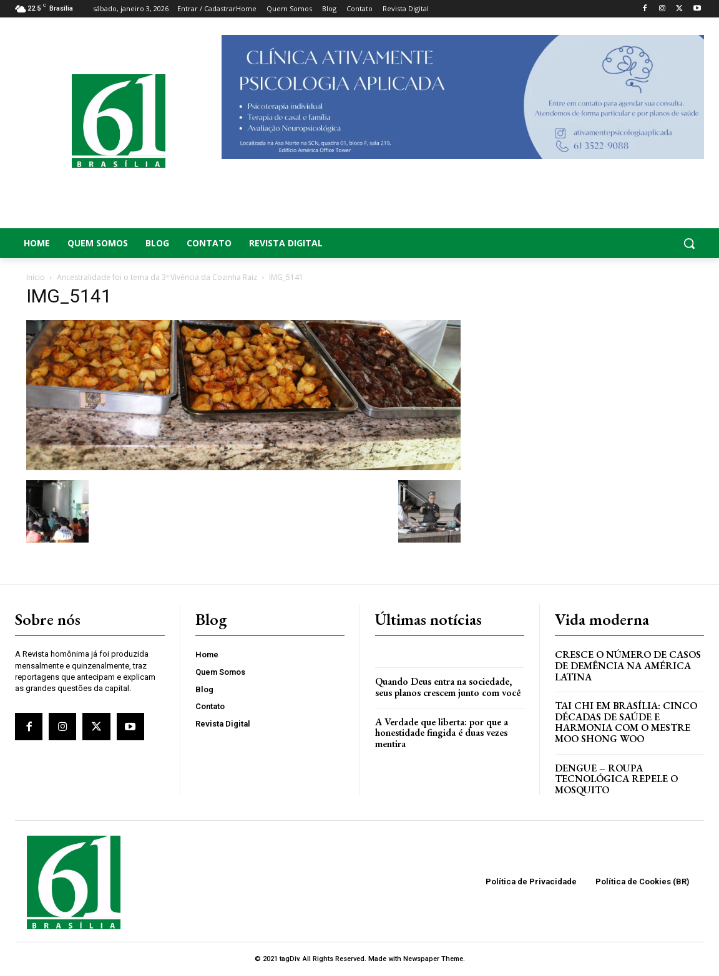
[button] (629, 243)
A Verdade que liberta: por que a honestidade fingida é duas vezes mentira (441, 732)
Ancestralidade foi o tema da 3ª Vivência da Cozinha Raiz (157, 277)
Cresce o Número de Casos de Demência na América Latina (628, 665)
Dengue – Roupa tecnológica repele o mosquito (616, 778)
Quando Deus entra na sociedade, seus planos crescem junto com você (448, 687)
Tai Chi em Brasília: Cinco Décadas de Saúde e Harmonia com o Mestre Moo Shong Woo (626, 722)
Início (35, 277)
